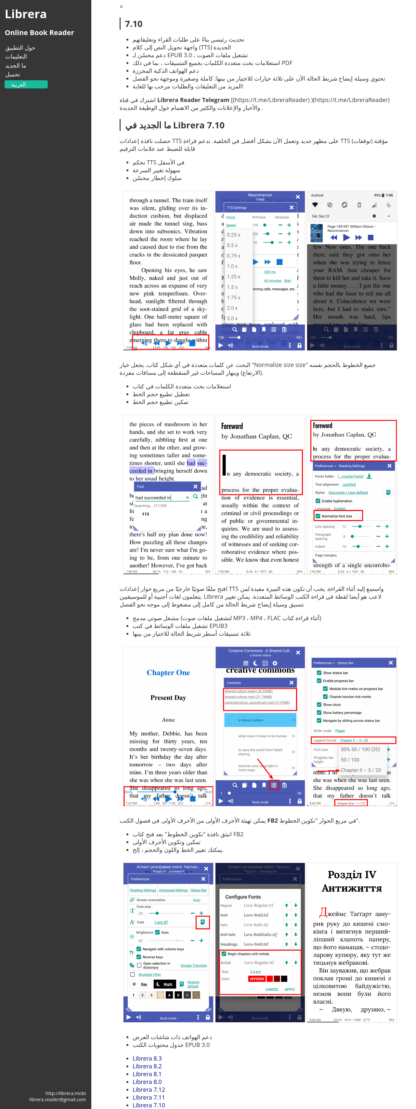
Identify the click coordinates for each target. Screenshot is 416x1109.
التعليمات (16, 56)
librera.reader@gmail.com (57, 1099)
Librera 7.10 (149, 1105)
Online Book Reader (39, 32)
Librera (26, 14)
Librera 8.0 (147, 1082)
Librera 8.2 (147, 1066)
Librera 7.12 (149, 1089)
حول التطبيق (20, 47)
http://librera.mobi (66, 1093)
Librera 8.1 (147, 1074)
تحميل (12, 74)
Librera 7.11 (149, 1097)
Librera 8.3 (147, 1058)
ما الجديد (15, 65)
